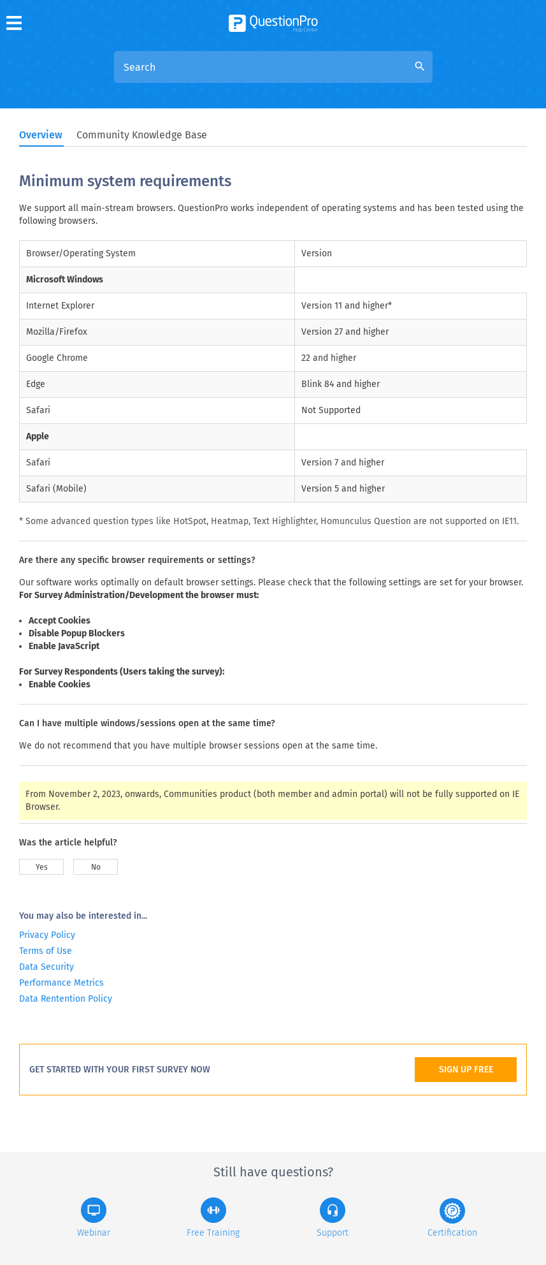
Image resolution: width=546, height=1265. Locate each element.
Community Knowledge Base (141, 135)
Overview (40, 135)
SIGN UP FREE (466, 1069)
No (96, 867)
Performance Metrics (61, 982)
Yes (42, 867)
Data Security (46, 967)
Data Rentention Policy (65, 998)
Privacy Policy (47, 935)
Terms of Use (45, 951)
